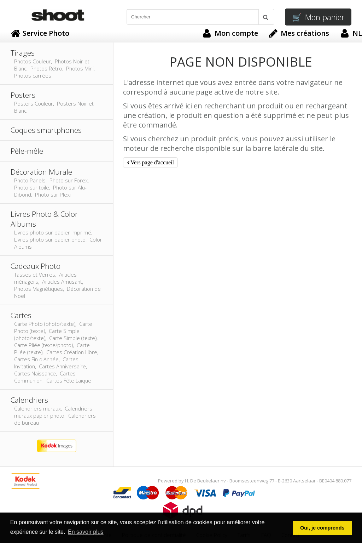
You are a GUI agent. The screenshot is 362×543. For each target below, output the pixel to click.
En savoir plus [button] (86, 532)
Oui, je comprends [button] (322, 528)
